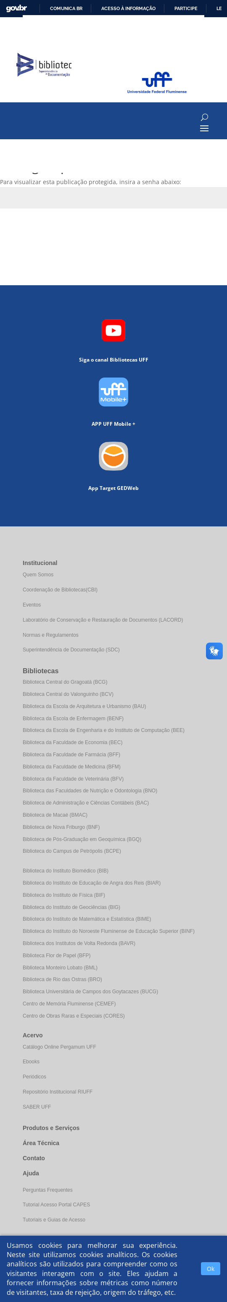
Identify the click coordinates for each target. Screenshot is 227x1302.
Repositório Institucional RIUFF (57, 1092)
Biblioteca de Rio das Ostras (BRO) (62, 979)
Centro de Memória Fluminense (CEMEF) (69, 1004)
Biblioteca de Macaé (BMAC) (55, 815)
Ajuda (31, 1173)
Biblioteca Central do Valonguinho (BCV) (68, 694)
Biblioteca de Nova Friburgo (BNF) (61, 827)
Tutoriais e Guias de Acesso (54, 1220)
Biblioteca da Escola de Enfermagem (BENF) (73, 718)
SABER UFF (37, 1107)
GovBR (16, 9)
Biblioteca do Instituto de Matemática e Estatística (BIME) (87, 919)
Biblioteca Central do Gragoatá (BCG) (65, 682)
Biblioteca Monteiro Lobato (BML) (60, 968)
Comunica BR (66, 8)
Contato (34, 1158)
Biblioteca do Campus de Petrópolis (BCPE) (72, 851)
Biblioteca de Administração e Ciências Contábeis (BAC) (86, 803)
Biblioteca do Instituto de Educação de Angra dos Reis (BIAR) (92, 883)
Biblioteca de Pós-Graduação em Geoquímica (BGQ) (82, 839)
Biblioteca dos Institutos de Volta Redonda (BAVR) (79, 943)
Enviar (206, 228)
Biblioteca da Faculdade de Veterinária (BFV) (73, 779)
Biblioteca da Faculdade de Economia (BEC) (72, 742)
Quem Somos (38, 575)
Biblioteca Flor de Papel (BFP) (56, 955)
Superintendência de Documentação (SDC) (71, 650)
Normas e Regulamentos (51, 635)
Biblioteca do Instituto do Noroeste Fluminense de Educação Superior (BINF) (109, 931)
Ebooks (31, 1062)
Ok (210, 1269)
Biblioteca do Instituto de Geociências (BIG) (71, 907)
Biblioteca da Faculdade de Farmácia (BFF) (71, 755)
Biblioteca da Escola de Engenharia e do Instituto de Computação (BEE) (104, 730)
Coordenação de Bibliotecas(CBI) (60, 590)
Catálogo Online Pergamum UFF (59, 1047)
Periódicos (34, 1077)
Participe (186, 8)
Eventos (32, 605)
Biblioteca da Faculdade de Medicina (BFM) (72, 767)
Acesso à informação (128, 8)
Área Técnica (41, 1143)
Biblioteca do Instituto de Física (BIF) (64, 895)
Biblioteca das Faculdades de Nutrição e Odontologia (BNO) (90, 791)
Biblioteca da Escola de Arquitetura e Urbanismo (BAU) (84, 706)
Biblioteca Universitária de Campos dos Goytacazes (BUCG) (90, 992)
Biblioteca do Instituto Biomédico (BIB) (65, 871)
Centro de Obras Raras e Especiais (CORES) (74, 1016)
